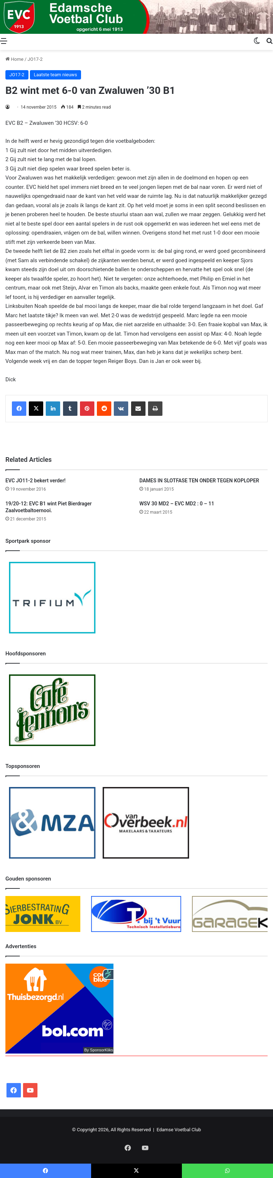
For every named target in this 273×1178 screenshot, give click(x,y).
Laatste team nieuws (55, 74)
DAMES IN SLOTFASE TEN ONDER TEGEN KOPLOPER (199, 480)
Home (14, 59)
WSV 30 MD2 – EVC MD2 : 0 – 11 (176, 503)
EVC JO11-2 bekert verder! (35, 480)
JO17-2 (35, 59)
